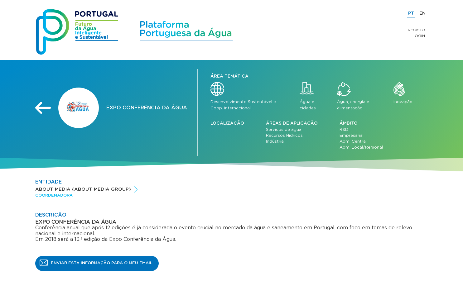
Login (418, 36)
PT (411, 13)
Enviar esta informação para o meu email (101, 263)
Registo (416, 30)
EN (422, 13)
